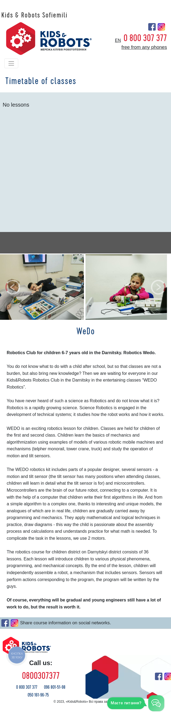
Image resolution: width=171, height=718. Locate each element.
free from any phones (144, 47)
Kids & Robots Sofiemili (34, 15)
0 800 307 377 (145, 38)
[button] (13, 287)
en (118, 40)
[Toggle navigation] (11, 63)
